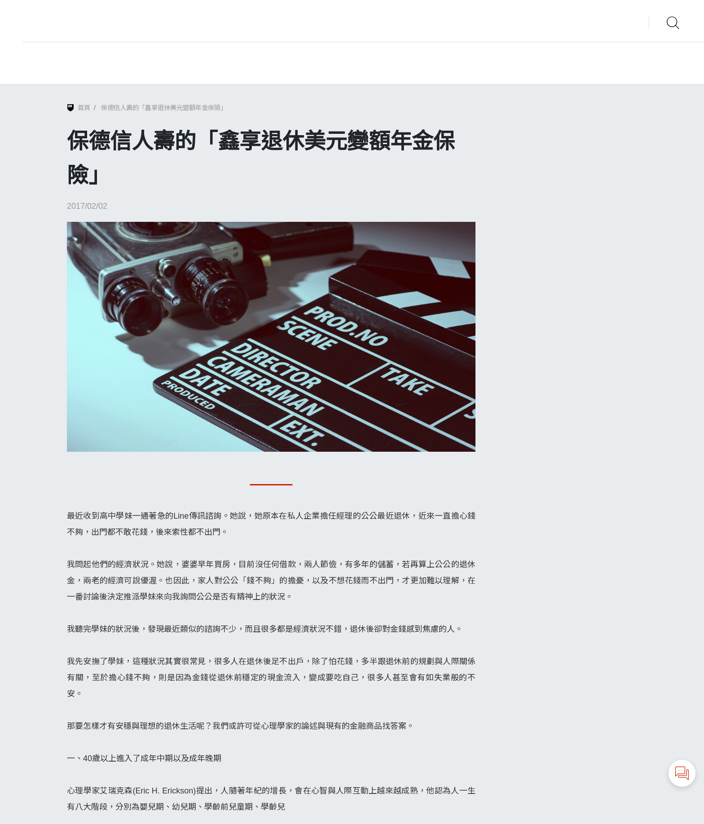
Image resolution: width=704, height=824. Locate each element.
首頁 (84, 107)
